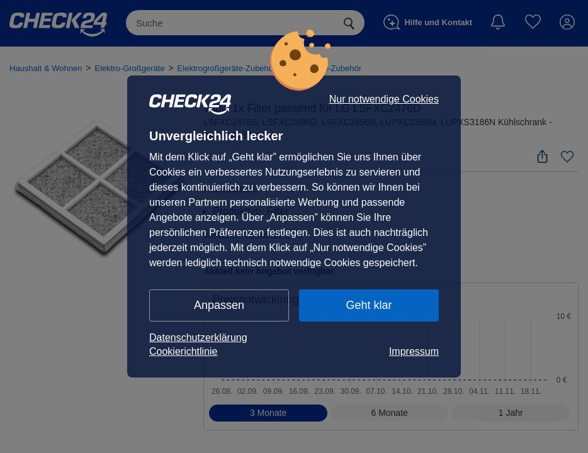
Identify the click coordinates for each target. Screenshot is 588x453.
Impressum (414, 351)
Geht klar (369, 305)
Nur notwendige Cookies (384, 99)
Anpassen (219, 305)
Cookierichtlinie (183, 351)
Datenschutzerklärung (198, 337)
